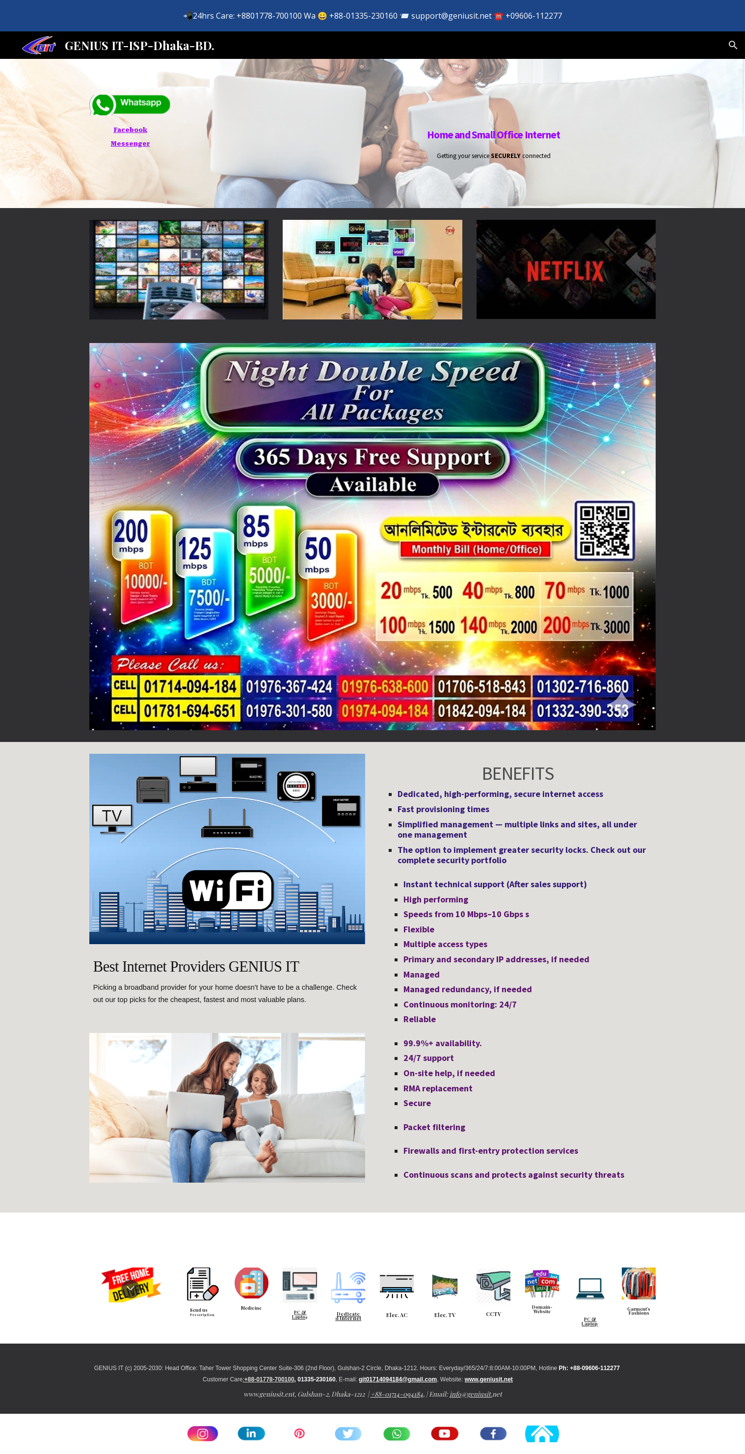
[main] (130, 136)
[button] (733, 45)
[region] (372, 15)
